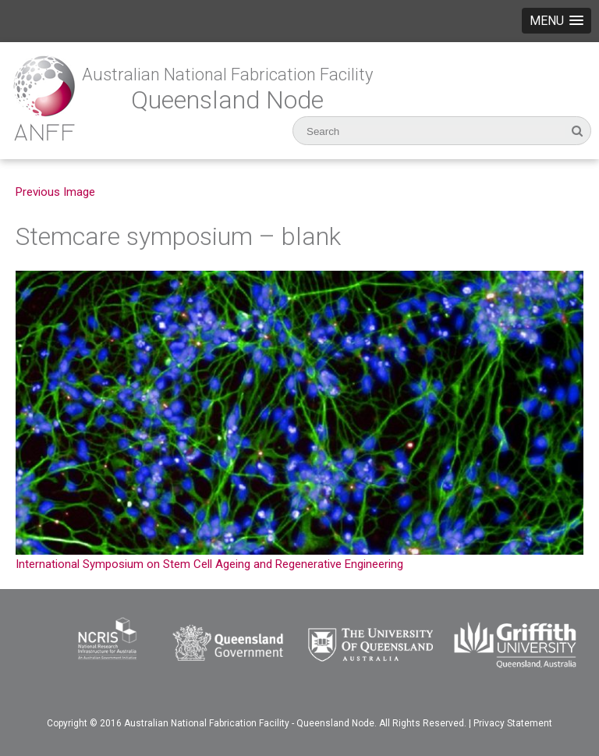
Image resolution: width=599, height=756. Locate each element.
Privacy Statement (512, 723)
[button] (556, 21)
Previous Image (55, 192)
